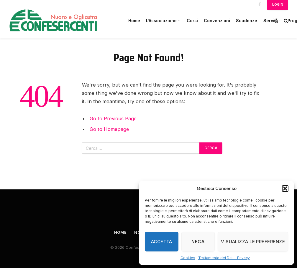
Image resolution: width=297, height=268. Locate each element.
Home (134, 20)
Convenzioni (217, 20)
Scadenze (246, 20)
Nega (197, 241)
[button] (285, 188)
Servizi (270, 20)
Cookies (188, 258)
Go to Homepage (109, 129)
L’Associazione (161, 20)
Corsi (192, 20)
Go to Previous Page (113, 118)
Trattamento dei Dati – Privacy (224, 258)
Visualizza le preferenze (253, 241)
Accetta (161, 241)
